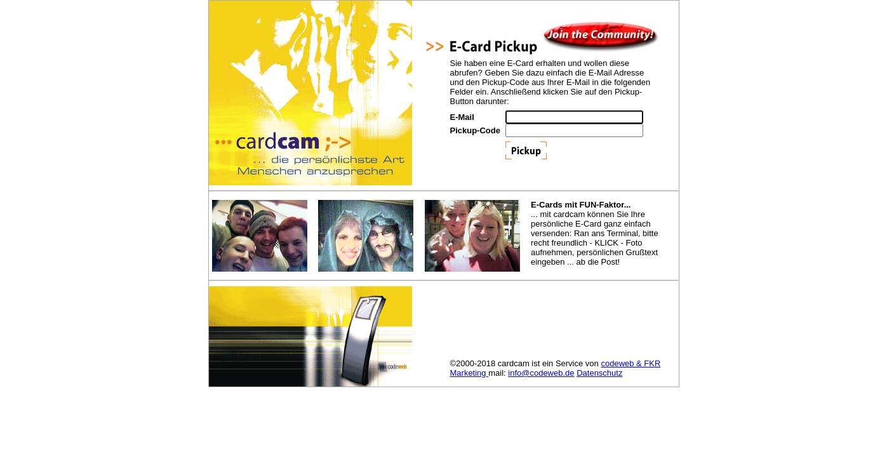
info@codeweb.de (541, 373)
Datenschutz (599, 373)
